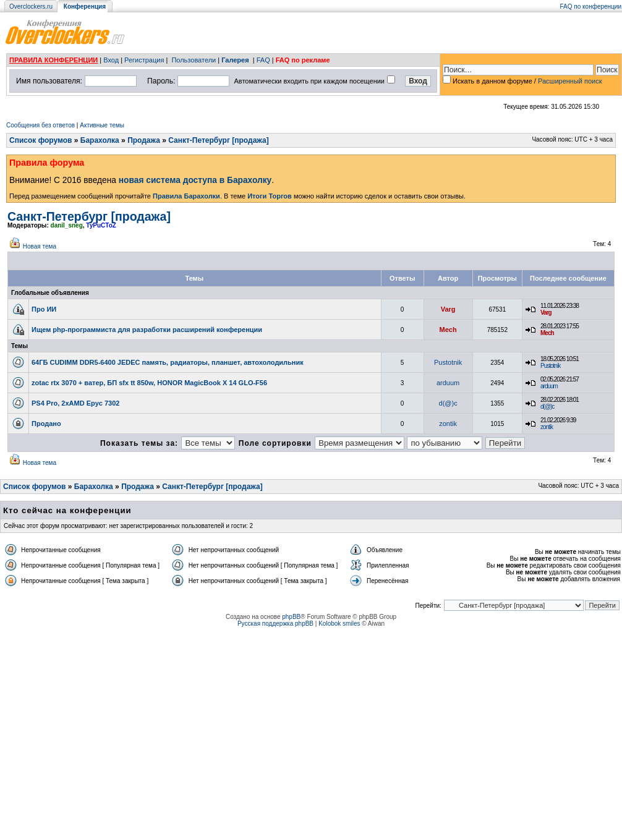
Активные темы (102, 125)
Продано (46, 423)
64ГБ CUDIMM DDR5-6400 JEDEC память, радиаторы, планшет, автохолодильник (168, 362)
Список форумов (40, 140)
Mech (448, 329)
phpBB (291, 616)
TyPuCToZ (101, 225)
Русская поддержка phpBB (275, 623)
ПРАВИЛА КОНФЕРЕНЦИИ (53, 60)
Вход (111, 60)
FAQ (263, 60)
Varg (448, 309)
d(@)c (448, 403)
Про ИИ (44, 309)
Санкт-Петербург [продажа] (218, 140)
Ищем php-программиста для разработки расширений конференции (147, 329)
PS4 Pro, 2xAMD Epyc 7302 (75, 403)
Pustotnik (448, 362)
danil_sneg (67, 225)
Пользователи (193, 60)
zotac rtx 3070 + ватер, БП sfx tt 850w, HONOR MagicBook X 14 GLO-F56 (149, 382)
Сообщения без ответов (40, 125)
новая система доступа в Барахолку (195, 180)
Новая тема (39, 246)
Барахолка (99, 140)
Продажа (143, 140)
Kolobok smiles (339, 623)
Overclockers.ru (31, 6)
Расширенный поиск (570, 81)
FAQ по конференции (590, 6)
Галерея (235, 60)
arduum (448, 382)
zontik (448, 423)
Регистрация (144, 60)
